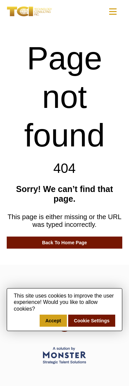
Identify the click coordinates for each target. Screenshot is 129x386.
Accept (53, 320)
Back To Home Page (64, 242)
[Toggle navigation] (112, 11)
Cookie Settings (92, 320)
